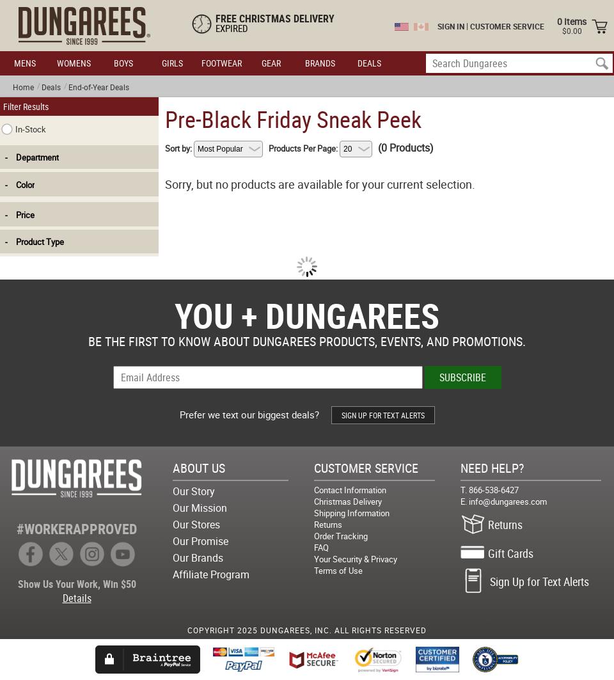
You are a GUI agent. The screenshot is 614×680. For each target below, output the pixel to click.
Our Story (194, 491)
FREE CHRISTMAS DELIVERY (275, 19)
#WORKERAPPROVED (77, 528)
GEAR (271, 63)
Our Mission (200, 508)
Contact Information (350, 490)
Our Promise (200, 541)
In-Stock (23, 129)
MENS (25, 63)
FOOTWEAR (221, 63)
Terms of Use (338, 570)
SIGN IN (450, 26)
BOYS (123, 63)
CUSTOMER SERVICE (507, 26)
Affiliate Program (211, 574)
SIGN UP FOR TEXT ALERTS (383, 415)
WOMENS (74, 63)
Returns (328, 524)
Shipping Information (352, 513)
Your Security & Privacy (355, 559)
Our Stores (196, 525)
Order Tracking (341, 536)
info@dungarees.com (508, 501)
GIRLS (172, 63)
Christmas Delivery (348, 501)
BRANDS (320, 63)
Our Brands (198, 558)
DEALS (369, 63)
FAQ (321, 547)
